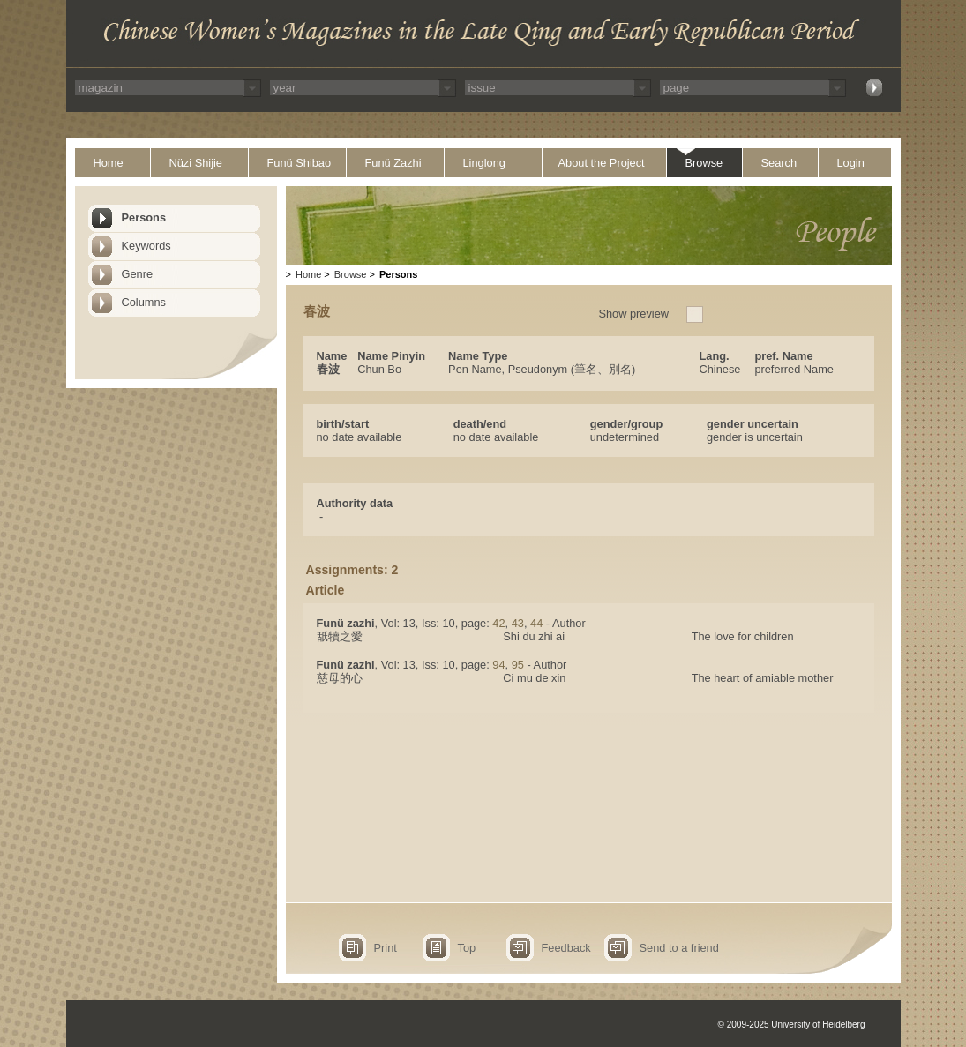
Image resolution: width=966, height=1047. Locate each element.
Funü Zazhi (393, 162)
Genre (138, 273)
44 (536, 623)
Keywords (146, 245)
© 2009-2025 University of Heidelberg (791, 1024)
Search (779, 162)
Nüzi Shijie (195, 162)
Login (851, 162)
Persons (144, 217)
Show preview (633, 313)
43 (518, 623)
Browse (704, 162)
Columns (144, 302)
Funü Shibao (299, 162)
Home (109, 162)
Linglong (484, 162)
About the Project (601, 162)
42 (498, 623)
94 (498, 664)
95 (518, 664)
